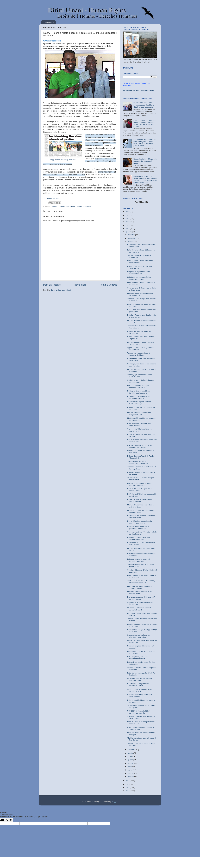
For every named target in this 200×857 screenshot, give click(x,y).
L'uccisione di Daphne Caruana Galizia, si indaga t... (139, 403)
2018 (128, 229)
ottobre (131, 242)
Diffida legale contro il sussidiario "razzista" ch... (139, 267)
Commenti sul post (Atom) (61, 290)
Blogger (114, 802)
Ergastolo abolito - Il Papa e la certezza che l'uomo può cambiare (144, 161)
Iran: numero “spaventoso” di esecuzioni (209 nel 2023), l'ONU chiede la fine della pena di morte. (144, 143)
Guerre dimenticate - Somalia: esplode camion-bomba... (142, 533)
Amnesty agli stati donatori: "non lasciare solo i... (139, 376)
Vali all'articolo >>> (51, 198)
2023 (128, 212)
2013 (128, 791)
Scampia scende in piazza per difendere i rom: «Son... (138, 636)
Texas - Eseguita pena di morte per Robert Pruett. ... (140, 565)
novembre (132, 238)
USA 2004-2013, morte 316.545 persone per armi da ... (139, 712)
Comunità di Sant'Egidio (67, 206)
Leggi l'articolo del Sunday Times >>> (63, 160)
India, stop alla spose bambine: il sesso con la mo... (139, 587)
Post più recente (52, 284)
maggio (131, 763)
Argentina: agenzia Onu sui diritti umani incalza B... (139, 679)
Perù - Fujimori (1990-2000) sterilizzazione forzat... (137, 658)
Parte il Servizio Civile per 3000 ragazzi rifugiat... (139, 424)
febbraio (131, 773)
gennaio (131, 777)
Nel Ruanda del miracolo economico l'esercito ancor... (141, 517)
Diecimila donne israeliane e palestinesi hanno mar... (138, 528)
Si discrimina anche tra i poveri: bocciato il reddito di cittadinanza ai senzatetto (143, 105)
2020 (128, 222)
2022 (128, 215)
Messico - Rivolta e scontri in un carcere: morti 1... (139, 593)
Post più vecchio (108, 284)
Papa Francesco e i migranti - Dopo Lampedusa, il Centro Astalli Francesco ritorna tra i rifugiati (144, 123)
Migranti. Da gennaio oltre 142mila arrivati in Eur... (140, 506)
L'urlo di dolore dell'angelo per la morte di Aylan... (139, 490)
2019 (128, 225)
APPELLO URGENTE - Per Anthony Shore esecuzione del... (141, 582)
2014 (128, 787)
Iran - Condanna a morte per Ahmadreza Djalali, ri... (138, 387)
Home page (49, 22)
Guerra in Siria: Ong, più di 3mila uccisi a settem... (139, 696)
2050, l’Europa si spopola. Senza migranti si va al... (139, 690)
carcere (54, 206)
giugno (130, 760)
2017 (128, 232)
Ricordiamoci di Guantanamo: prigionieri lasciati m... (138, 397)
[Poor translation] (9, 820)
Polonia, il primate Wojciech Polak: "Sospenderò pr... (140, 457)
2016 (128, 781)
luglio (130, 756)
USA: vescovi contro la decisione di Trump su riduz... (140, 728)
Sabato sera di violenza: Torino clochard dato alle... (139, 278)
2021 (128, 218)
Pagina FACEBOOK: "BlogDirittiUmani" (139, 90)
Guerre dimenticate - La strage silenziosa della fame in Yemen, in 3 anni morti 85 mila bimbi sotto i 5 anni (145, 179)
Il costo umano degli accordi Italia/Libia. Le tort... (138, 685)
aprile (130, 766)
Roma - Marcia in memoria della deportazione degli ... (139, 522)
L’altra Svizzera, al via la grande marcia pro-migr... (139, 500)
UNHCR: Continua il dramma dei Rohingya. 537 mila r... (139, 446)
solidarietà (87, 206)
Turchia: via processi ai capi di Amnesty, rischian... (138, 354)
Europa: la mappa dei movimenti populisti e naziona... (139, 484)
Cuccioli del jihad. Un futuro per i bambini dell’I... (139, 332)
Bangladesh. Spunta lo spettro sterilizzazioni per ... (138, 273)
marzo (130, 770)
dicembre (131, 235)
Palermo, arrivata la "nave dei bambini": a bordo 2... (138, 560)
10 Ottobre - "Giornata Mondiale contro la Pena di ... (139, 609)
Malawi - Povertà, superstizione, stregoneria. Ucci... (139, 414)
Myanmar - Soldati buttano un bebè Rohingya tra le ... (140, 511)
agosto (130, 753)
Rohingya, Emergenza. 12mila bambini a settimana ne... (138, 392)
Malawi (79, 206)
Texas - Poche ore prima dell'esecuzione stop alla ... (138, 462)
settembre (132, 750)
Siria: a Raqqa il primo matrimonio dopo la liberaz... (140, 262)
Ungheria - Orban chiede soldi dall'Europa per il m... (138, 538)
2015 (128, 784)
